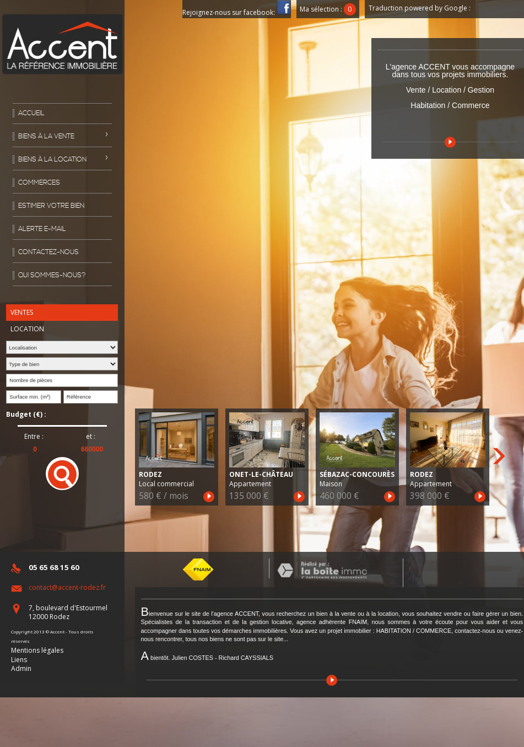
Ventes (21, 312)
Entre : (34, 436)
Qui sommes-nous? (52, 275)
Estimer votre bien (51, 206)
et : (90, 436)
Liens (19, 659)
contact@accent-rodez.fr (67, 587)
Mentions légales (37, 650)
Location (27, 329)
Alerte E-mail (42, 229)
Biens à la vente (46, 136)
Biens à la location (52, 159)
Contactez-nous (48, 252)
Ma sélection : (328, 9)
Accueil (31, 113)
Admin (21, 668)
